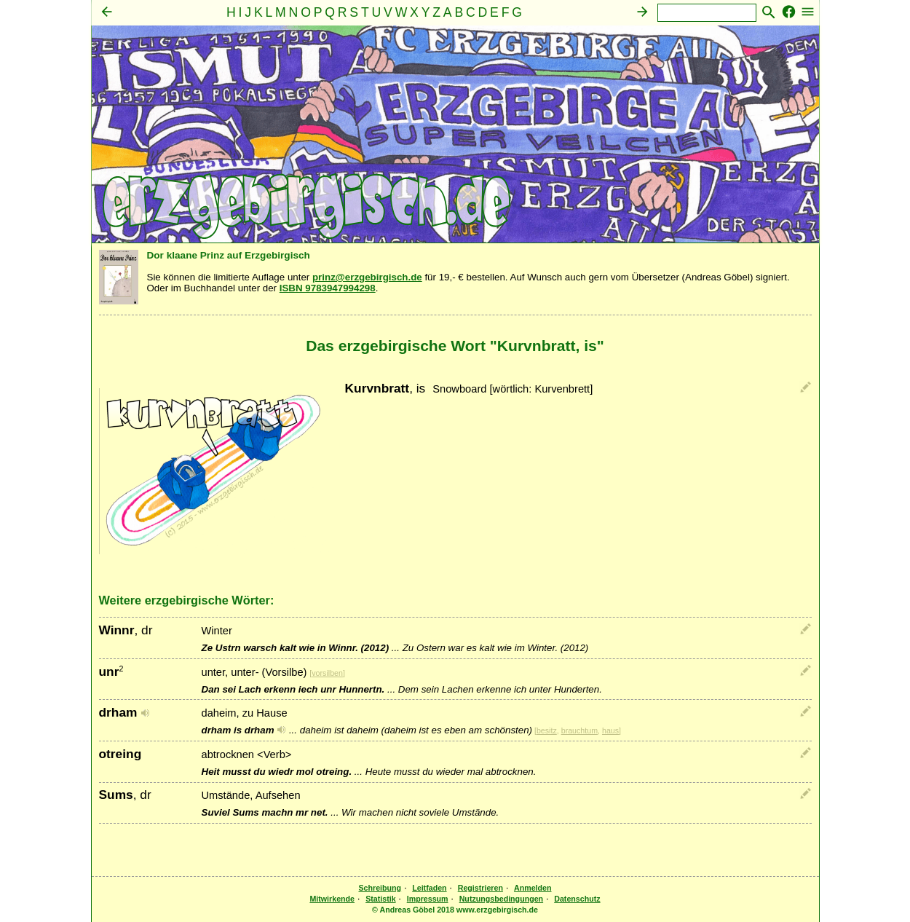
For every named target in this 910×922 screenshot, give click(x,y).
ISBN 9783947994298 (328, 288)
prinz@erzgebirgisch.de (367, 277)
